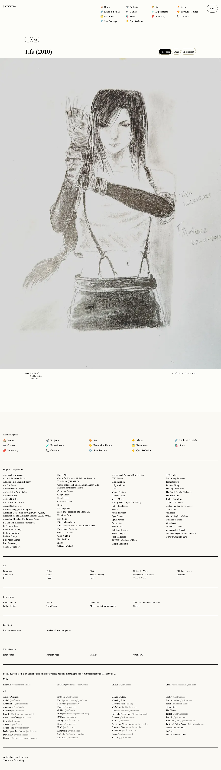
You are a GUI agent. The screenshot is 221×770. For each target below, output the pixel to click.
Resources (7, 625)
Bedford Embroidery (12, 529)
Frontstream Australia (67, 529)
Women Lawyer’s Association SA (181, 533)
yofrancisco (9, 5)
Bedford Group (10, 536)
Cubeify (136, 606)
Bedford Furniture (11, 533)
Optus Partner (118, 520)
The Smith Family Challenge (179, 492)
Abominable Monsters (13, 475)
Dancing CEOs (64, 508)
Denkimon (8, 571)
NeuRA (115, 509)
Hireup (60, 543)
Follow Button (9, 606)
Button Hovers (9, 602)
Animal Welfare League (13, 489)
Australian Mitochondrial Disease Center (21, 519)
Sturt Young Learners (175, 478)
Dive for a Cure (64, 515)
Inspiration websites (12, 630)
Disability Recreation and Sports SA (73, 512)
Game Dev (8, 575)
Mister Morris (118, 499)
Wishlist (93, 655)
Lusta (114, 489)
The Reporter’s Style (175, 489)
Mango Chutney (119, 492)
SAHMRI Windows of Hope (124, 540)
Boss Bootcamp (10, 543)
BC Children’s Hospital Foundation (19, 523)
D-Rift (60, 505)
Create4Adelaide (64, 501)
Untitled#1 (138, 655)
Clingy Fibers (63, 495)
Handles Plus (63, 539)
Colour (49, 571)
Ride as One (117, 526)
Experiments (8, 597)
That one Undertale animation (146, 602)
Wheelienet (171, 523)
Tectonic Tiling (172, 485)
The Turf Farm (172, 495)
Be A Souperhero (10, 526)
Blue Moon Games (11, 540)
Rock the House (119, 537)
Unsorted (181, 575)
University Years (140, 571)
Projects (6, 469)
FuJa (92, 578)
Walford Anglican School (177, 516)
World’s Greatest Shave (176, 537)
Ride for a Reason (120, 530)
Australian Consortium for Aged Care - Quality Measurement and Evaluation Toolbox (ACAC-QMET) (27, 514)
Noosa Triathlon (119, 513)
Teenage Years (190, 373)
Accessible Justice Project (14, 478)
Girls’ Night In (63, 536)
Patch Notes (8, 655)
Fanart (49, 578)
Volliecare (170, 513)
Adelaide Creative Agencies (58, 630)
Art (4, 565)
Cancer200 (62, 475)
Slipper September (120, 544)
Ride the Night (118, 533)
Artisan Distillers (10, 499)
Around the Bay (10, 495)
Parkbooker (117, 523)
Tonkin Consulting (174, 499)
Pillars (49, 602)
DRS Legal (62, 519)
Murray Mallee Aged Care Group (126, 502)
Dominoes (94, 602)
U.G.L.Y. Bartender (174, 502)
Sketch (93, 571)
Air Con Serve (9, 485)
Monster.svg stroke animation (103, 606)
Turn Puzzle (51, 606)
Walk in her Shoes (174, 520)
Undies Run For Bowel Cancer (179, 506)
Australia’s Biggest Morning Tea (17, 509)
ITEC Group (117, 478)
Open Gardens (118, 516)
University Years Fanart (143, 575)
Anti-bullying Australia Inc (15, 492)
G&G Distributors (65, 532)
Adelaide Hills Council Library (17, 482)
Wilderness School (174, 526)
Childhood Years (184, 571)
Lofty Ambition (119, 485)
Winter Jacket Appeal (175, 530)
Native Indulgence (120, 506)
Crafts (49, 575)
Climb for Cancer (65, 491)
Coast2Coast (63, 498)
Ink (4, 578)
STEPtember (171, 475)
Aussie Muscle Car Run (13, 502)
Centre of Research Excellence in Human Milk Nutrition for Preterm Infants (78, 486)
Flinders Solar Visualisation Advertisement (76, 525)
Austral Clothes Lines (13, 506)
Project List (18, 469)
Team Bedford (172, 482)
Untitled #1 (171, 509)
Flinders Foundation (66, 522)
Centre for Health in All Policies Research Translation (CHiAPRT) (76, 480)
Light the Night (118, 482)
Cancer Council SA (11, 547)
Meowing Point (118, 495)
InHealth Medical (65, 546)
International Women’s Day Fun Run (128, 475)
